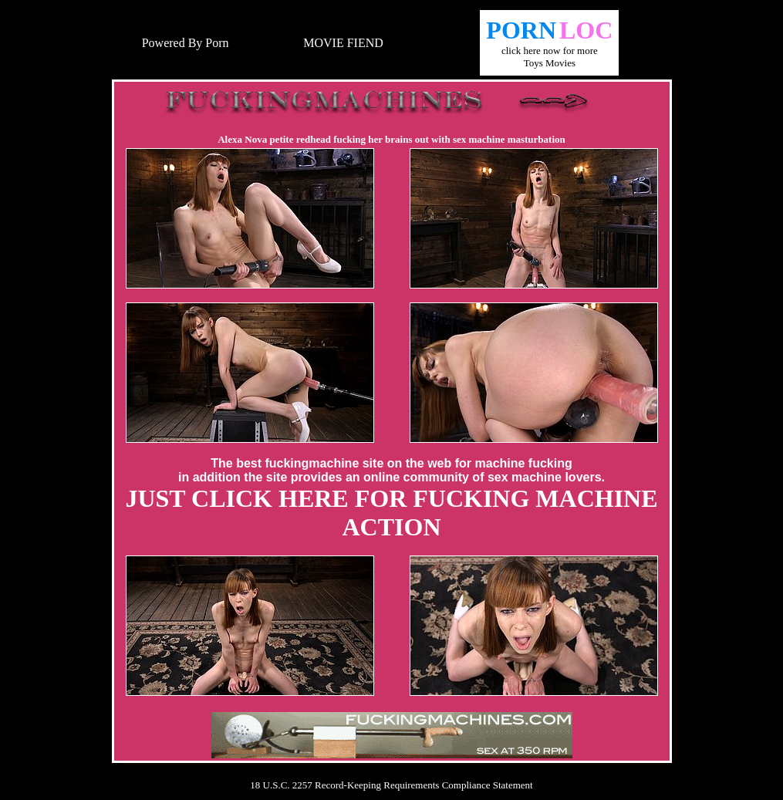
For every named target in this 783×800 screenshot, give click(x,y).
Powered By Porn (185, 42)
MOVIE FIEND (343, 42)
